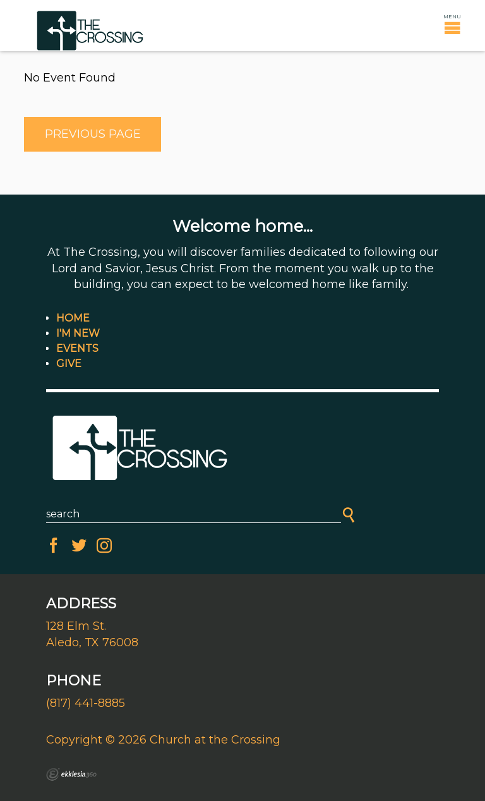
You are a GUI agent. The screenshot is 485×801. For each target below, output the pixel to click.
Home (73, 318)
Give (68, 364)
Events (77, 348)
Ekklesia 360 (71, 774)
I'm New (78, 333)
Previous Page (93, 134)
